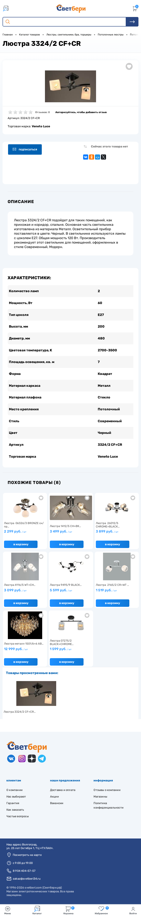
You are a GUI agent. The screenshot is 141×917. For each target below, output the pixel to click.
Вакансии (56, 804)
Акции (54, 797)
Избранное (102, 910)
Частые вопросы (17, 817)
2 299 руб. (15, 532)
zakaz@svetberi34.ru (26, 879)
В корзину (20, 545)
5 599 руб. (61, 591)
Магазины (100, 797)
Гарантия (12, 804)
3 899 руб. (107, 532)
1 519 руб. (106, 591)
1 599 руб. (60, 650)
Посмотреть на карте (27, 856)
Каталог (37, 910)
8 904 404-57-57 (24, 872)
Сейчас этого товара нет (109, 146)
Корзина (68, 910)
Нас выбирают (16, 797)
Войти (133, 910)
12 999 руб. (16, 650)
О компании (14, 791)
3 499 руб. (61, 532)
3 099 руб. (15, 591)
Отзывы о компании (107, 791)
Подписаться (25, 149)
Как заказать (15, 810)
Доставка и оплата (62, 791)
